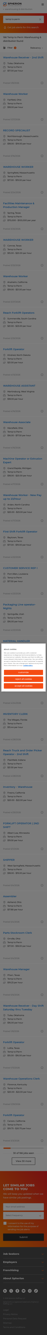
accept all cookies (23, 686)
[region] (23, 667)
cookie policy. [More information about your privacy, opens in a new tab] (28, 665)
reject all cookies (23, 679)
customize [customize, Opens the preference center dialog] (23, 672)
